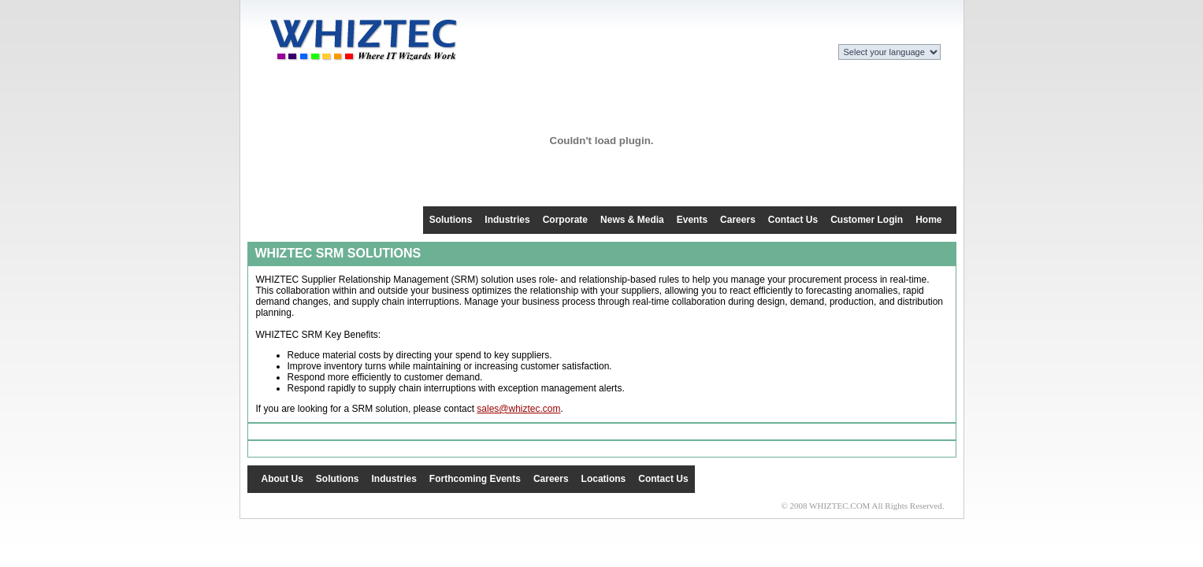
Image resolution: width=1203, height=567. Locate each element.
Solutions (451, 219)
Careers (738, 219)
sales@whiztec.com (518, 408)
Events (692, 219)
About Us (282, 478)
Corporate (565, 219)
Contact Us (793, 219)
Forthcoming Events (475, 478)
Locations (603, 478)
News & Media (632, 219)
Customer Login (866, 219)
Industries (507, 219)
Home (928, 219)
